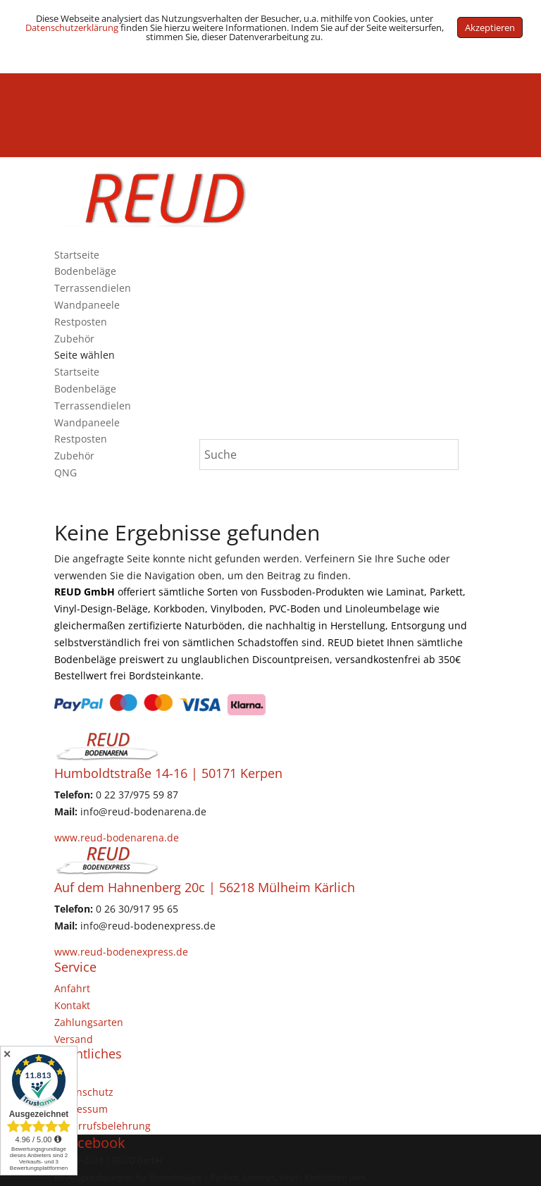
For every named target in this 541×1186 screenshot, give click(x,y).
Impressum (81, 1109)
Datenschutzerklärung (71, 27)
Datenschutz (83, 1092)
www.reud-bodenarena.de (116, 837)
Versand (73, 1039)
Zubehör (74, 338)
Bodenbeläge (85, 271)
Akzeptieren (490, 27)
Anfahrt (72, 988)
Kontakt (72, 1005)
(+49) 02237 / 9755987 (105, 81)
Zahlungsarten (88, 1022)
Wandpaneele (87, 304)
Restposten (80, 321)
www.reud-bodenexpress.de (121, 951)
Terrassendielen (92, 288)
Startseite (76, 254)
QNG (65, 131)
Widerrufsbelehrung (102, 1125)
